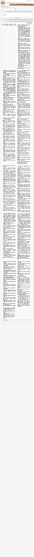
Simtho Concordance (17, 17)
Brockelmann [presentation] (3, 19)
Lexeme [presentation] (3, 11)
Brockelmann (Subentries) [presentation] (5, 21)
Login (27, 0)
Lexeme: (2, 9)
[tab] (3, 11)
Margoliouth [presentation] (7, 19)
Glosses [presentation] (6, 11)
